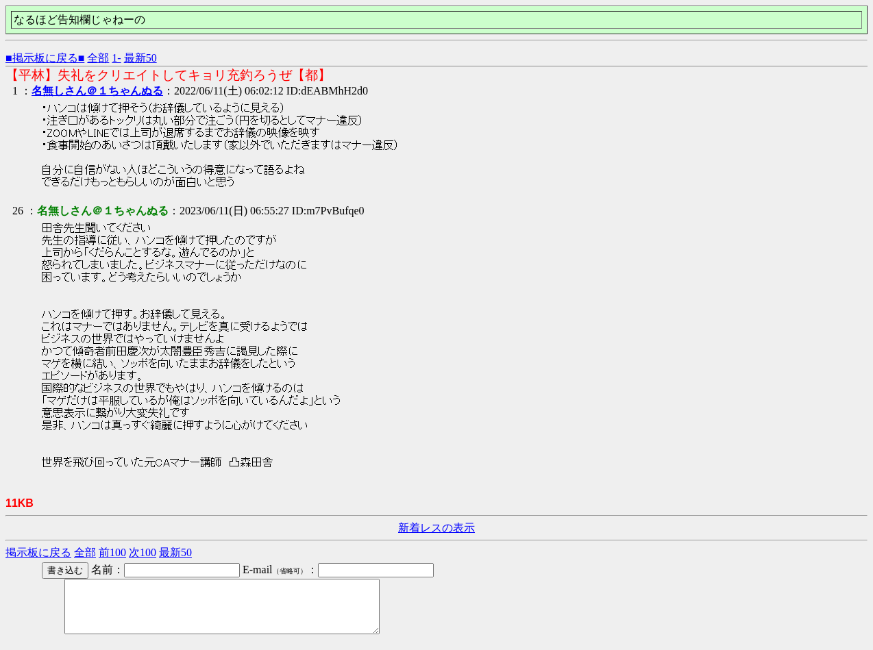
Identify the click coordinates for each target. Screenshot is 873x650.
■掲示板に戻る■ (44, 58)
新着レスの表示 (436, 528)
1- (116, 58)
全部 (98, 58)
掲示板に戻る (38, 552)
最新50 (140, 58)
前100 (112, 552)
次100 (142, 552)
